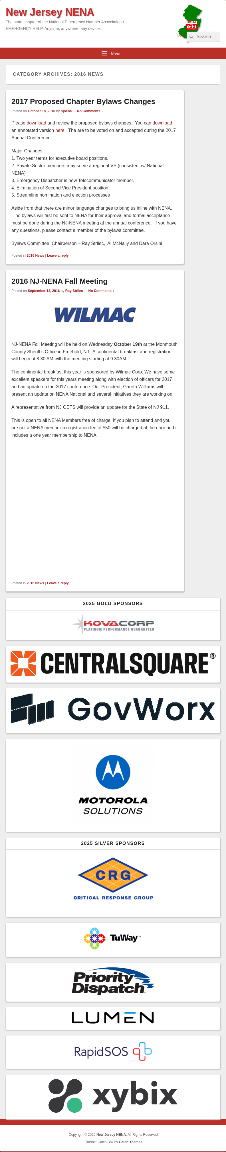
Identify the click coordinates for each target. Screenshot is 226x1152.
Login (182, 35)
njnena (66, 111)
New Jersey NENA (50, 12)
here (59, 130)
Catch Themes (130, 1142)
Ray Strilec (74, 291)
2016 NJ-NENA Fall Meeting (59, 281)
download (36, 122)
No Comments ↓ (90, 111)
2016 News (35, 256)
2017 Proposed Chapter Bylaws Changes (83, 101)
